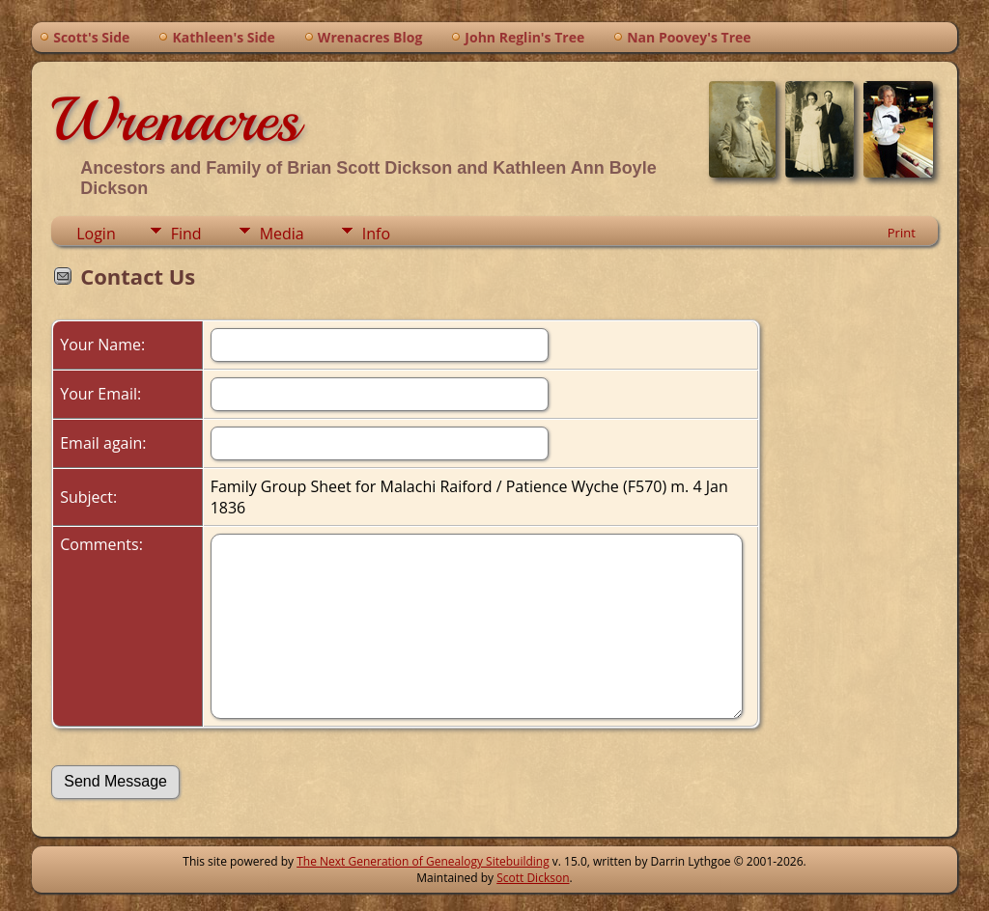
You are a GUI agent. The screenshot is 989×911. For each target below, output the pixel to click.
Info (376, 233)
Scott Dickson (532, 878)
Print (902, 232)
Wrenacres (175, 119)
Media (282, 233)
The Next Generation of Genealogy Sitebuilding (423, 861)
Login (96, 233)
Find (186, 233)
